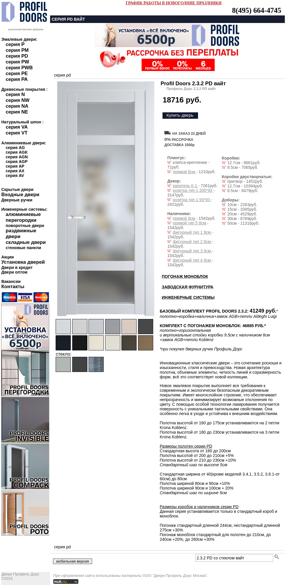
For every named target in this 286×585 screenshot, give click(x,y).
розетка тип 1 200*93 (193, 190)
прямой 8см (184, 171)
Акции (7, 257)
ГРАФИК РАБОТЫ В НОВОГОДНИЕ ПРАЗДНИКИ (173, 3)
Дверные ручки (16, 200)
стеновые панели (23, 247)
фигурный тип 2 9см (192, 241)
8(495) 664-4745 (256, 10)
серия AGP (16, 161)
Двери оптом (14, 272)
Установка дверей (23, 262)
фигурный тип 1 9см (192, 232)
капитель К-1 (185, 185)
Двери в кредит (16, 267)
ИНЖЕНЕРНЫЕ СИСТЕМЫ (188, 297)
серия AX (15, 171)
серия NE (17, 112)
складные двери (26, 242)
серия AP (15, 166)
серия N (15, 94)
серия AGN (17, 157)
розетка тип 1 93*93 (192, 199)
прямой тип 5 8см (190, 223)
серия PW (17, 62)
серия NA (17, 106)
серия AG (15, 147)
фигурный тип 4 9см (192, 260)
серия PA (17, 79)
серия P (15, 44)
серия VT (16, 133)
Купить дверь (179, 115)
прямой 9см (184, 218)
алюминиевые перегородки (23, 217)
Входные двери (20, 194)
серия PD (17, 56)
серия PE (17, 73)
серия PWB (19, 67)
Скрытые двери (17, 189)
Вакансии (10, 281)
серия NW (17, 100)
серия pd (62, 75)
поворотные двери (25, 225)
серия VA (17, 127)
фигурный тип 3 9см (192, 251)
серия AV (15, 175)
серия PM (17, 50)
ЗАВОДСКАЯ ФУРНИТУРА (187, 287)
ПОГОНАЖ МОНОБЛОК (185, 276)
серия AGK (17, 152)
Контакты (12, 286)
